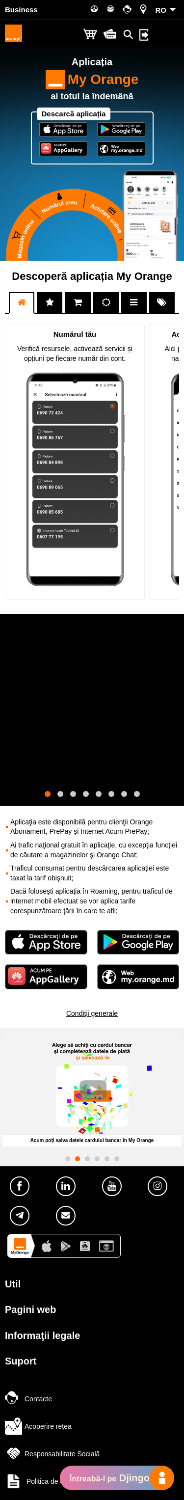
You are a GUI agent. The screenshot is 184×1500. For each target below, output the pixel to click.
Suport (20, 1361)
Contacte (28, 1399)
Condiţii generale (92, 1013)
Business (21, 9)
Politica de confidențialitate (56, 1481)
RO (161, 10)
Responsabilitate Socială (52, 1454)
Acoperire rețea (38, 1426)
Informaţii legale (42, 1335)
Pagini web (30, 1309)
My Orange (92, 79)
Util (13, 1284)
